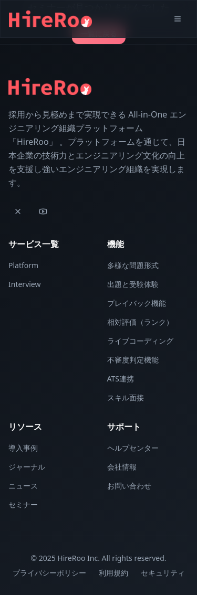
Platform (23, 265)
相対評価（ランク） (140, 322)
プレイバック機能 (136, 303)
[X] (17, 211)
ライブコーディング (140, 341)
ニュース (23, 486)
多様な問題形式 (133, 265)
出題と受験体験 (133, 284)
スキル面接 (125, 397)
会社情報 (122, 467)
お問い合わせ (129, 486)
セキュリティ (163, 573)
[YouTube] (43, 211)
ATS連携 (120, 379)
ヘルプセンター (133, 448)
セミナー (23, 504)
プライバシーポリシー (49, 573)
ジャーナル (26, 467)
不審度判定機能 (133, 360)
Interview (24, 284)
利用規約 (113, 573)
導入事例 (23, 448)
